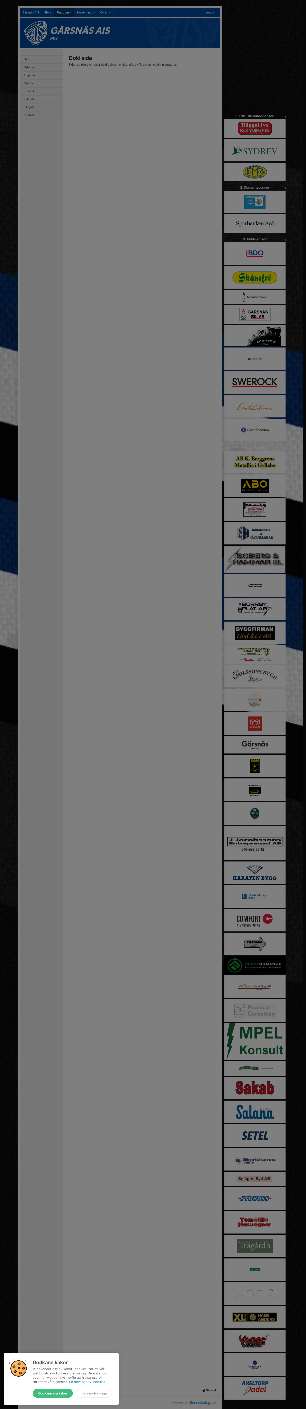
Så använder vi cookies (87, 1382)
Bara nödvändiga (94, 1393)
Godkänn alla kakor (52, 1393)
